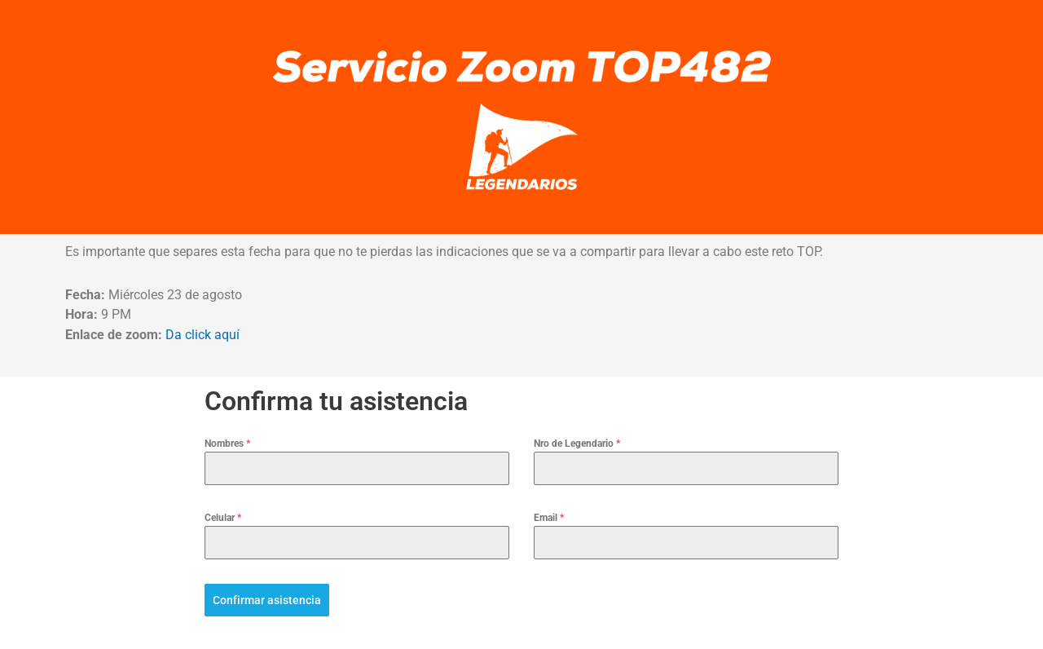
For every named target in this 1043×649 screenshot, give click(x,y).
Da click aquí (202, 334)
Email (549, 517)
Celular (223, 517)
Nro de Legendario (577, 443)
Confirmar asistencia (267, 600)
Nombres (227, 443)
